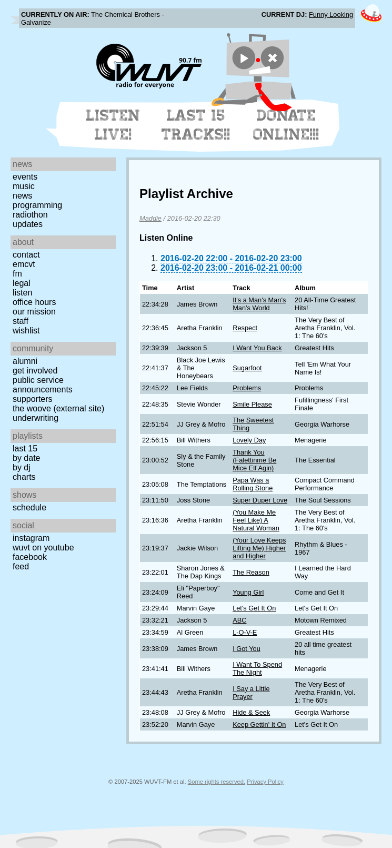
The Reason (251, 572)
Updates (28, 224)
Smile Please (252, 404)
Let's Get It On (254, 608)
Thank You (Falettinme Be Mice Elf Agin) (254, 460)
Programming (37, 205)
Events (25, 176)
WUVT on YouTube (43, 547)
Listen (22, 292)
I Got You (246, 649)
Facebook (30, 557)
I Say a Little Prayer (251, 693)
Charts (24, 476)
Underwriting (35, 417)
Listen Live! (113, 125)
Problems (247, 388)
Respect (245, 328)
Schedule (29, 507)
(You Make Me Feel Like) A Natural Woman (256, 520)
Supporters (33, 399)
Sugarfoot (247, 368)
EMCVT (24, 264)
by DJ (22, 467)
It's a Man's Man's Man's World (259, 304)
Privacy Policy (265, 781)
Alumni (25, 361)
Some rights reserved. (216, 781)
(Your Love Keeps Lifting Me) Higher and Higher (259, 548)
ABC (239, 620)
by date (26, 457)
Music (24, 186)
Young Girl (248, 592)
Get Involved (35, 370)
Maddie (150, 218)
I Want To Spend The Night (257, 668)
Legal (22, 283)
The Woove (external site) (58, 408)
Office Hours (34, 302)
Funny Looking (331, 14)
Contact (26, 254)
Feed (21, 566)
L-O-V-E (245, 632)
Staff (20, 321)
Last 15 (25, 448)
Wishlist (26, 330)
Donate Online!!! (286, 125)
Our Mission (34, 311)
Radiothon (30, 214)
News (22, 195)
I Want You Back (257, 348)
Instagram (31, 538)
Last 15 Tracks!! (196, 125)
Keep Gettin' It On (259, 724)
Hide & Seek (251, 712)
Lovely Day (249, 440)
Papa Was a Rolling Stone (253, 484)
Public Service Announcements (43, 385)
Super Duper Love (260, 500)
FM (17, 273)
